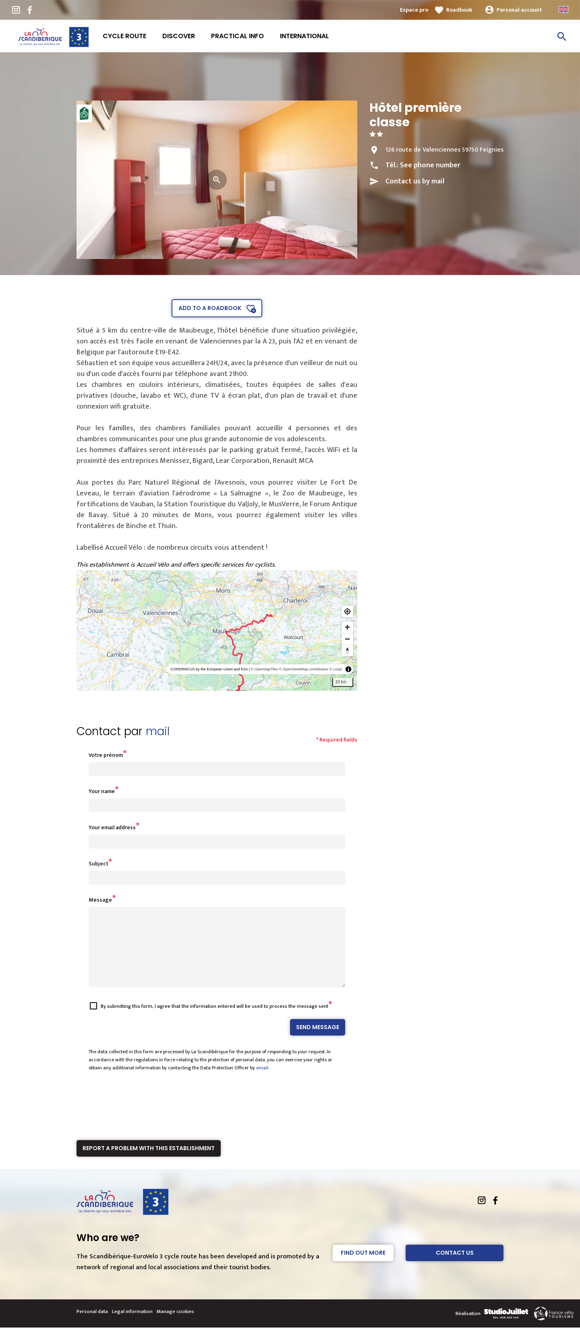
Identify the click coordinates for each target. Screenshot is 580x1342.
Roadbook (459, 9)
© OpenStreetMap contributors (303, 669)
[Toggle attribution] (348, 669)
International (304, 36)
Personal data (92, 1325)
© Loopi (335, 669)
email (262, 1082)
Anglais (563, 9)
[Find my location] (347, 611)
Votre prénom (106, 755)
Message (100, 899)
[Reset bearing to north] (347, 650)
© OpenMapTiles (264, 669)
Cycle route (124, 36)
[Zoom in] (347, 627)
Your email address (112, 827)
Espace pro (414, 9)
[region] (217, 630)
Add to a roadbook (209, 308)
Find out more (363, 1267)
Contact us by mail (414, 181)
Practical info (237, 36)
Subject (98, 863)
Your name (102, 791)
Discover (178, 36)
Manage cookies (175, 1325)
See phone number (430, 165)
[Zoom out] (347, 639)
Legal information (132, 1325)
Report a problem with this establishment (149, 1163)
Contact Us (455, 1267)
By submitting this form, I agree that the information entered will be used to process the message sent (214, 1021)
